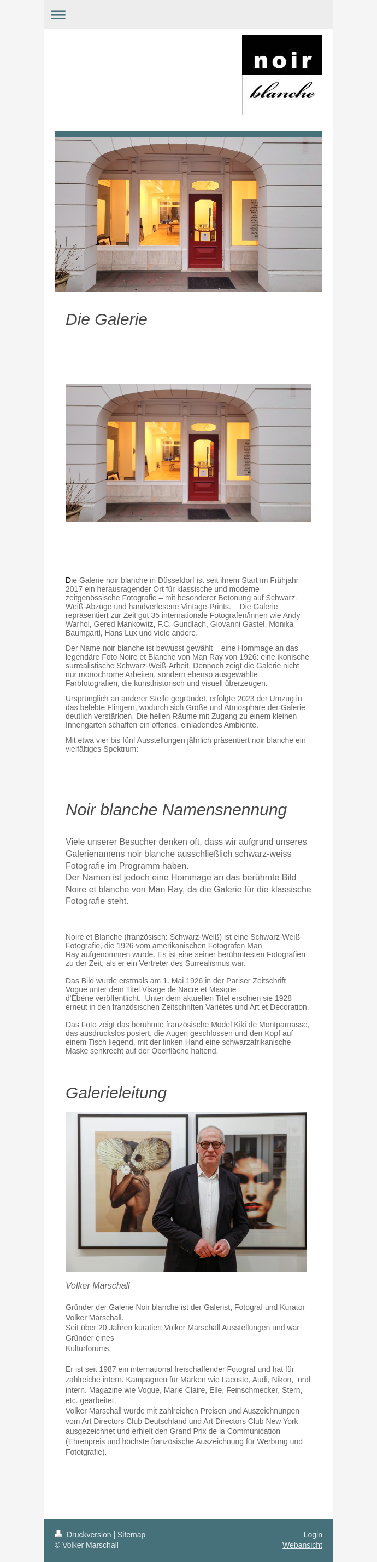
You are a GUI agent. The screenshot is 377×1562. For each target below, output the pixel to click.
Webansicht (302, 1545)
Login (313, 1534)
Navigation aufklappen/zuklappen (188, 14)
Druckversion (84, 1534)
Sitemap (131, 1534)
